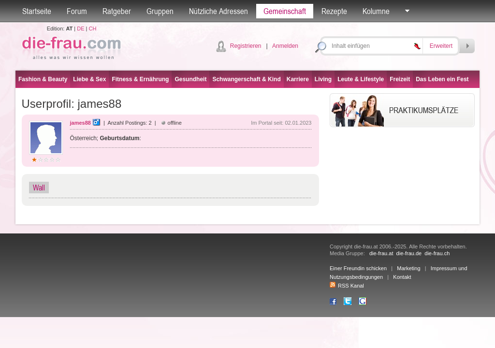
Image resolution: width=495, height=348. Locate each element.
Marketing (408, 268)
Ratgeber (116, 11)
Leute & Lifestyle (360, 79)
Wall (39, 187)
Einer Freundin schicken (358, 268)
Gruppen (160, 11)
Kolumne (376, 11)
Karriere (298, 79)
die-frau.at (381, 253)
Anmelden (285, 46)
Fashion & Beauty (42, 79)
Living (323, 79)
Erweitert (441, 46)
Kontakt (402, 277)
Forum (77, 11)
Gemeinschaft (284, 11)
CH (92, 28)
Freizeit (400, 79)
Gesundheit (190, 79)
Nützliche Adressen (218, 11)
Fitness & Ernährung (140, 79)
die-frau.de (409, 253)
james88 (80, 123)
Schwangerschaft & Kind (246, 79)
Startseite (36, 11)
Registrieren (246, 46)
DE (80, 28)
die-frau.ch (437, 253)
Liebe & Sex (89, 79)
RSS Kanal (347, 286)
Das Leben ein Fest (442, 79)
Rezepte (334, 11)
